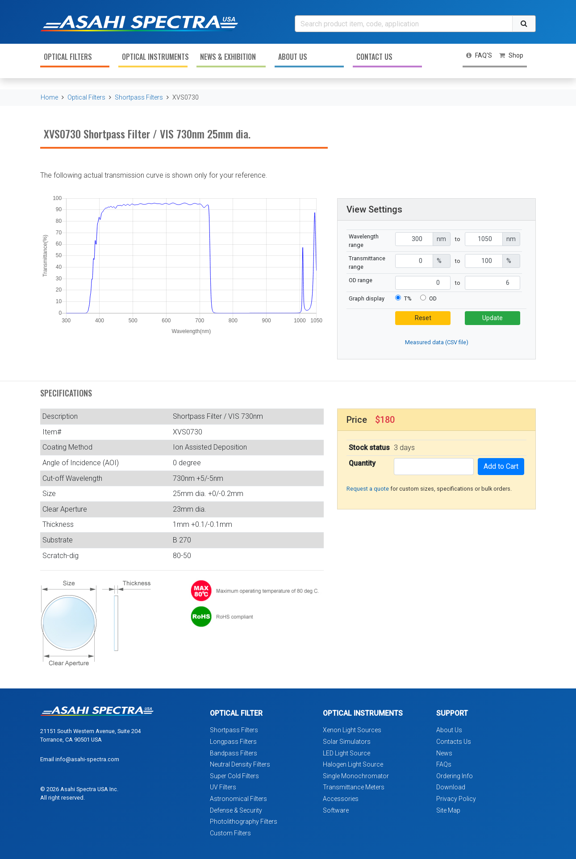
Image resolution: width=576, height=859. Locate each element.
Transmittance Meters (353, 787)
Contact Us (374, 56)
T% (408, 298)
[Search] (404, 23)
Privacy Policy (456, 798)
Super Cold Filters (234, 776)
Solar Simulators (347, 741)
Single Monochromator (356, 776)
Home (49, 97)
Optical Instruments (155, 56)
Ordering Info (454, 776)
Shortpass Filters (139, 97)
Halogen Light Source (353, 764)
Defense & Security (236, 810)
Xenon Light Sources (352, 730)
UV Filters (223, 787)
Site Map (448, 810)
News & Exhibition (228, 56)
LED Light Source (346, 753)
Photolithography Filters (243, 821)
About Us (292, 56)
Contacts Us (453, 741)
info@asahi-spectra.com (87, 759)
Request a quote (367, 488)
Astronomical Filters (238, 798)
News (444, 753)
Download (450, 787)
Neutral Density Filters (240, 764)
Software (336, 810)
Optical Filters (68, 56)
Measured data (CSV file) (436, 342)
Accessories (341, 798)
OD (433, 298)
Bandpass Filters (233, 753)
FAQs (443, 764)
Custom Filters (230, 833)
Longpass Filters (233, 741)
